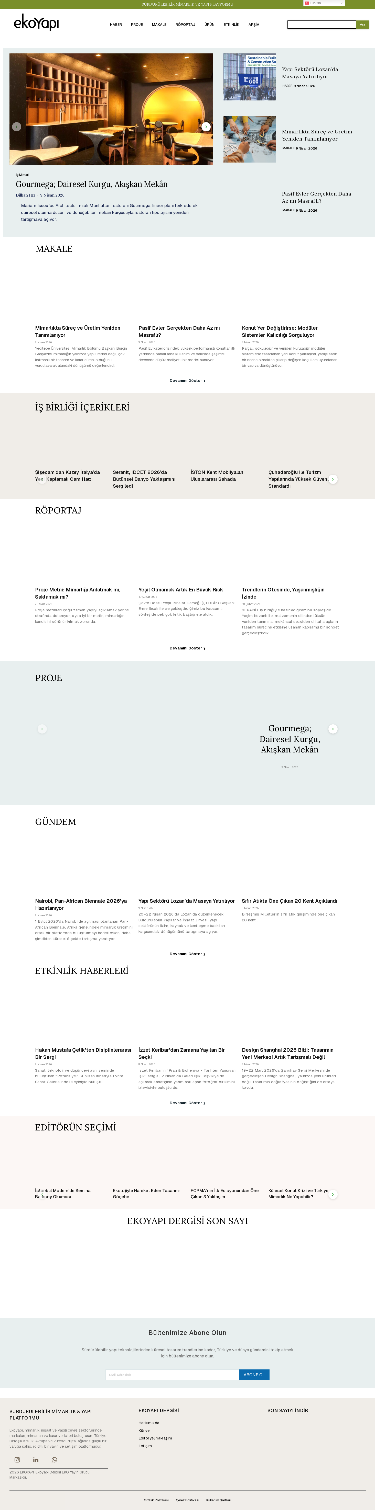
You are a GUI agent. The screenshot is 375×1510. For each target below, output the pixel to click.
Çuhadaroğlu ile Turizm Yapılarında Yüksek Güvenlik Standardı (301, 479)
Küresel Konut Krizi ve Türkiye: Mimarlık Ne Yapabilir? (299, 1193)
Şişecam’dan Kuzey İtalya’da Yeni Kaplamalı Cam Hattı (67, 475)
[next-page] (206, 126)
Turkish (313, 3)
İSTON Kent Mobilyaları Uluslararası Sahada (217, 475)
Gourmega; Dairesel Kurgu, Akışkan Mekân (92, 184)
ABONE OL (254, 1375)
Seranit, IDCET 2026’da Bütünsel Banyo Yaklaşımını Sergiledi (144, 479)
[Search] (362, 24)
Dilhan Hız (25, 195)
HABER (288, 86)
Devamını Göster (188, 381)
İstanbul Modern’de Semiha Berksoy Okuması (63, 1193)
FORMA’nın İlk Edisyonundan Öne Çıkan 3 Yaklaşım (225, 1193)
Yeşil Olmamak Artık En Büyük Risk (180, 589)
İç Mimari (22, 175)
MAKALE (289, 148)
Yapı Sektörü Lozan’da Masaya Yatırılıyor (186, 901)
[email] (172, 1374)
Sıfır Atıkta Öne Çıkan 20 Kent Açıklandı (289, 901)
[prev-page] (16, 126)
